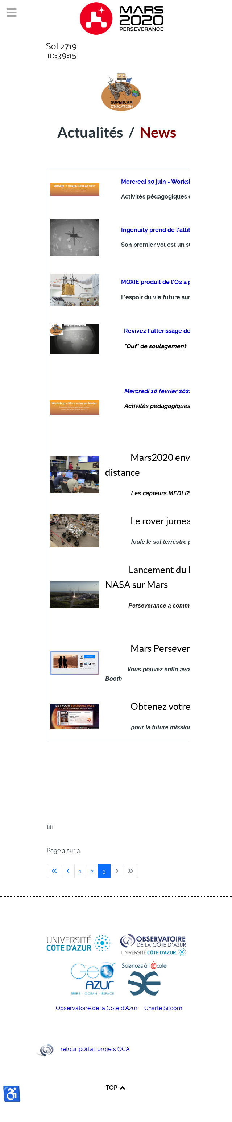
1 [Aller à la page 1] (80, 871)
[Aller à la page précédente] (68, 871)
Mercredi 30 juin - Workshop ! (162, 181)
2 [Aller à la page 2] (92, 871)
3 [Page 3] (104, 871)
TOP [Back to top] (116, 1087)
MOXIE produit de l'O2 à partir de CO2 (173, 282)
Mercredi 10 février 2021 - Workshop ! (176, 391)
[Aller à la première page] (54, 871)
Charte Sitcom (163, 1008)
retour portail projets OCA (95, 1049)
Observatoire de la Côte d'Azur (97, 1008)
